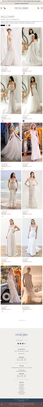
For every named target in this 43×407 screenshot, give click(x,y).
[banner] (21, 8)
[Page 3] (22, 320)
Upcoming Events (21, 388)
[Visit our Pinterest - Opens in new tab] (22, 343)
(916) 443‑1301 (21, 353)
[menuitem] (4, 8)
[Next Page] (25, 320)
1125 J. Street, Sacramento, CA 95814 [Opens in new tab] (21, 351)
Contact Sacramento (21, 392)
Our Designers (21, 384)
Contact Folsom (21, 394)
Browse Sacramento (36, 1)
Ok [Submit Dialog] (41, 404)
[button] (3, 25)
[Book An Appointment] (21, 3)
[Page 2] (20, 320)
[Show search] (38, 8)
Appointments (21, 391)
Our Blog (21, 389)
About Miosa (21, 385)
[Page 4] (23, 320)
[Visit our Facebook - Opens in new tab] (18, 343)
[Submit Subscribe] (26, 340)
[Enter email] (21, 340)
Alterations (21, 387)
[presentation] (11, 46)
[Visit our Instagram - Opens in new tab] (20, 343)
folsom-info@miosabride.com (21, 371)
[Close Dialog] (2, 405)
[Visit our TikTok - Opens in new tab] (25, 343)
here (23, 405)
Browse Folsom (27, 1)
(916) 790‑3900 (21, 370)
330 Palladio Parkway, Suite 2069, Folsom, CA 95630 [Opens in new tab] (21, 367)
